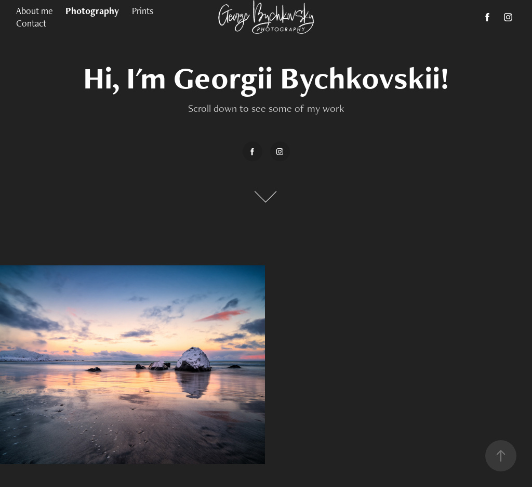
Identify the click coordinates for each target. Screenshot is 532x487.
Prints (142, 11)
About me (34, 11)
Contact (31, 23)
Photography (92, 11)
